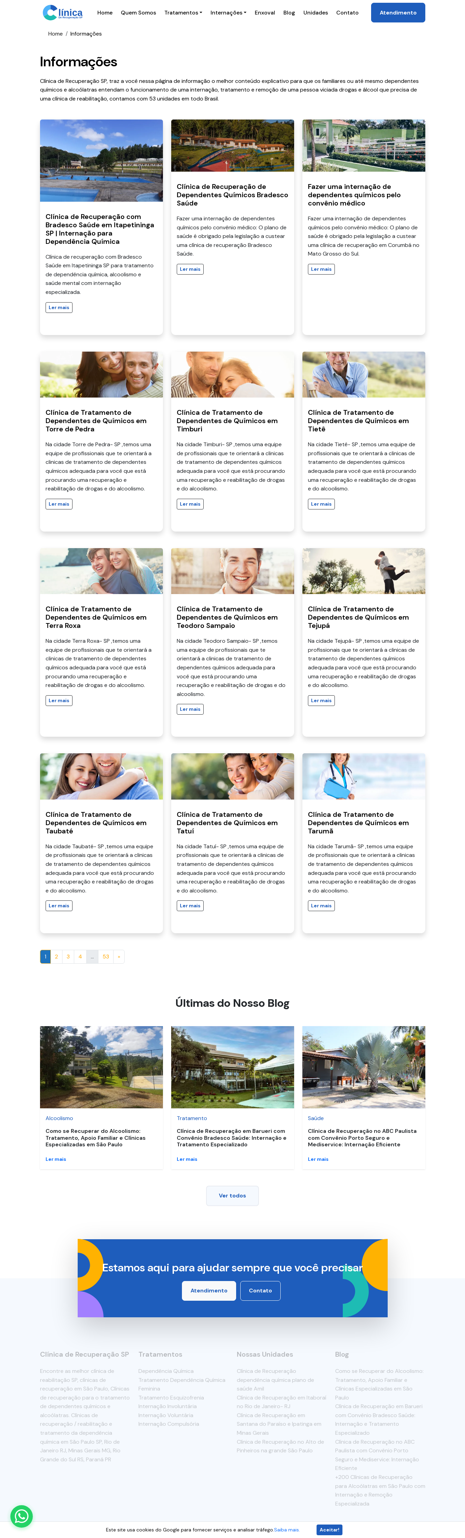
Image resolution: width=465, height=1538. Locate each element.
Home (105, 12)
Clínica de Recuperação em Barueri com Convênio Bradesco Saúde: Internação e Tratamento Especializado (232, 1137)
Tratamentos (181, 12)
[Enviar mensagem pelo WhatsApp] (21, 1516)
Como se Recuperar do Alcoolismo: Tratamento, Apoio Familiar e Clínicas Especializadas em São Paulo (96, 1137)
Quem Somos (138, 12)
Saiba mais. (287, 1530)
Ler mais (59, 307)
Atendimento (398, 12)
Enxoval (265, 12)
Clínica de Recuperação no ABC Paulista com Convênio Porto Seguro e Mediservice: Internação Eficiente (362, 1137)
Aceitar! (329, 1530)
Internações (226, 12)
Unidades (315, 12)
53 (106, 956)
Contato (347, 12)
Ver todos (232, 1195)
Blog (289, 12)
